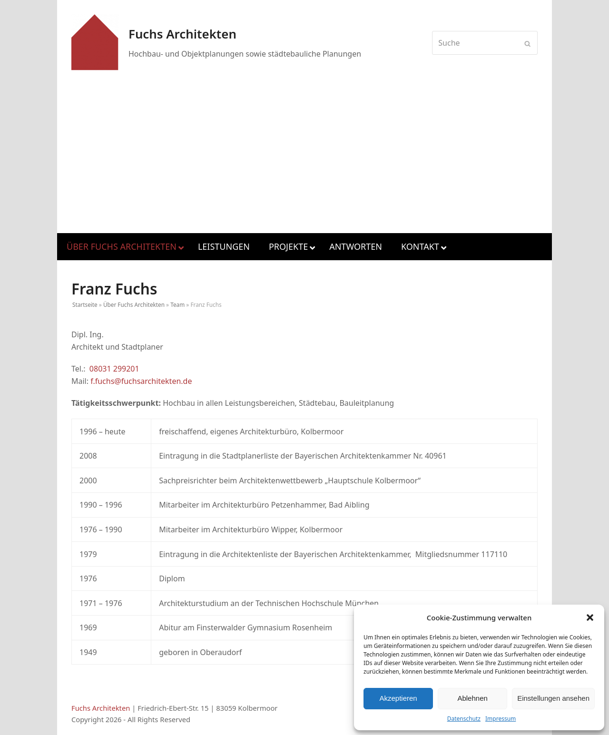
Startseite (85, 304)
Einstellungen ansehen (553, 698)
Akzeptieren (398, 698)
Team (177, 304)
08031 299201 (114, 368)
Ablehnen (472, 698)
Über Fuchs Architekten (134, 304)
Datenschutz (464, 719)
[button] (590, 617)
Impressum (500, 719)
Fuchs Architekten (100, 708)
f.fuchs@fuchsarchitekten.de (141, 381)
